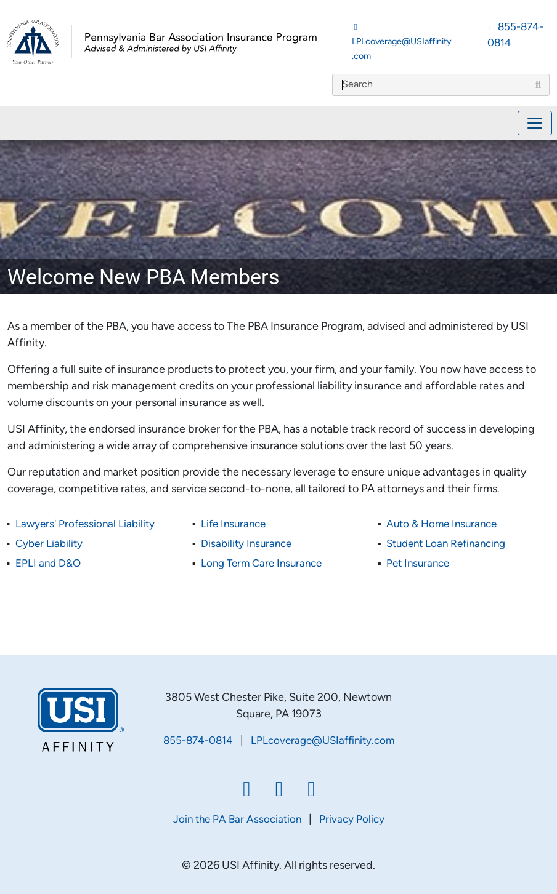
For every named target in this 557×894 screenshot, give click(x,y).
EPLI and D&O (48, 564)
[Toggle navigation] (535, 123)
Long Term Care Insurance (261, 564)
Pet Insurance (417, 564)
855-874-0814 (198, 741)
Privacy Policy (351, 820)
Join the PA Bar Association (237, 820)
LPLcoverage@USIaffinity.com (322, 741)
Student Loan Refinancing (445, 544)
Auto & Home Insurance (441, 524)
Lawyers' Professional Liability (85, 524)
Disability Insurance (246, 544)
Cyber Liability (49, 544)
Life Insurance (233, 524)
